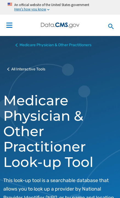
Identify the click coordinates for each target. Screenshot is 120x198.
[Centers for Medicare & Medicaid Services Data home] (60, 25)
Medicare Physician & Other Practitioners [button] (53, 45)
